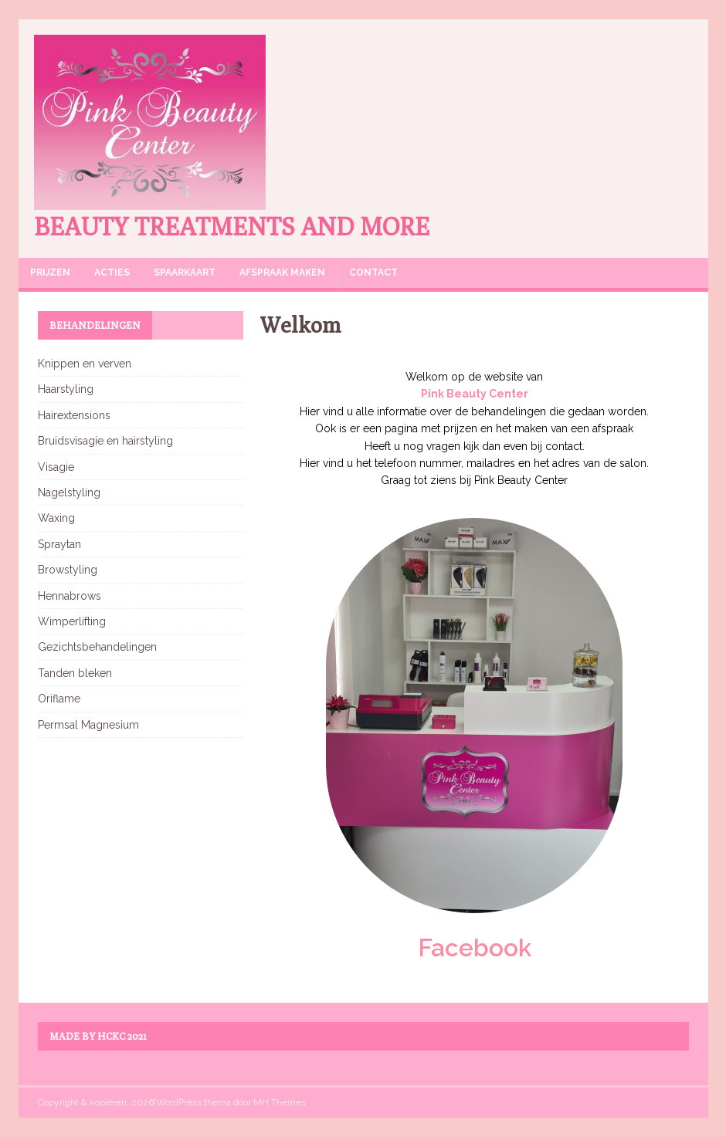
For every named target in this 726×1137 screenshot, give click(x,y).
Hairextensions (74, 415)
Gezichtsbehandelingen (97, 647)
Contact (373, 272)
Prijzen (50, 272)
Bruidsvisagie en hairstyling (105, 441)
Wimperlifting (72, 621)
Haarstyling (65, 389)
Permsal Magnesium (88, 725)
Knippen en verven (84, 363)
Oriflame (59, 698)
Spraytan (59, 544)
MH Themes (279, 1102)
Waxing (56, 518)
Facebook (474, 947)
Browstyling (67, 569)
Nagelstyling (69, 492)
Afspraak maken (282, 272)
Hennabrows (69, 596)
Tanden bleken (75, 673)
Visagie (56, 467)
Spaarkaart (184, 272)
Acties (112, 272)
